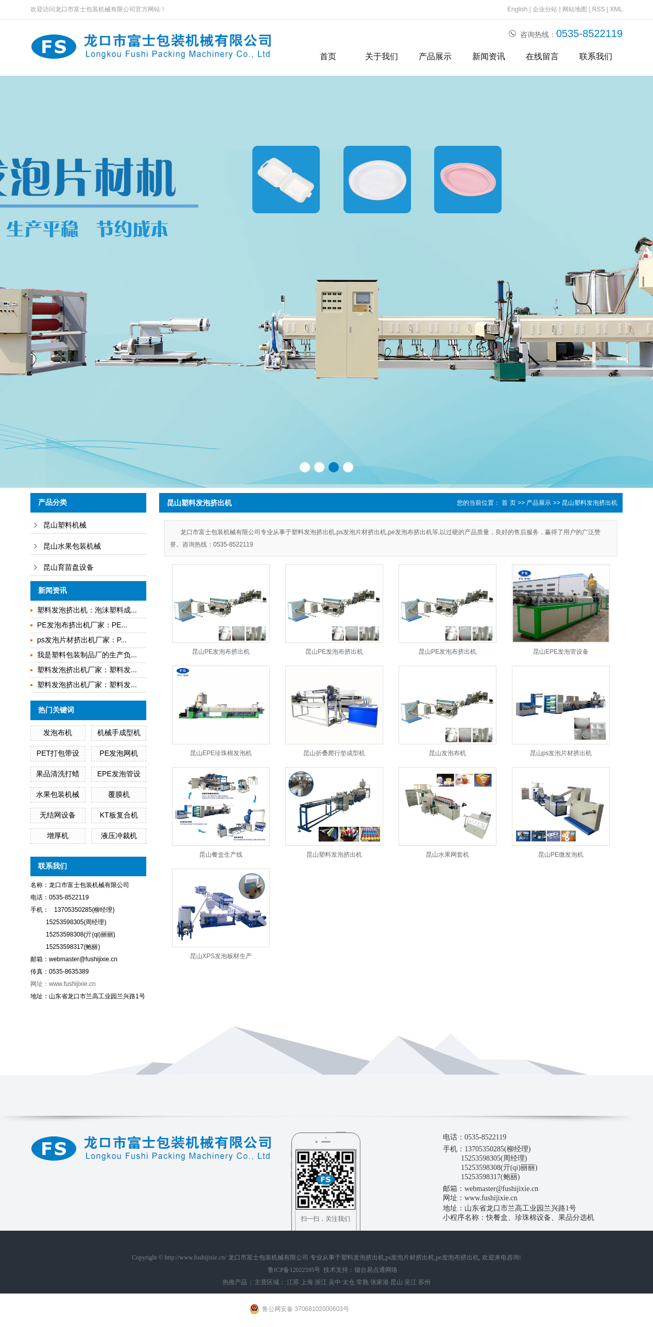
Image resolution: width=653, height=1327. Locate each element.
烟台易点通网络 (376, 1269)
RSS (598, 9)
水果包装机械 (57, 794)
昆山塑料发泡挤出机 (589, 502)
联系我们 (595, 56)
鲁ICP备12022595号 (294, 1269)
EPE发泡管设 (119, 774)
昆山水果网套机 (447, 854)
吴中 (335, 1282)
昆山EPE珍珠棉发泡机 (221, 753)
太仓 (348, 1282)
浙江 (321, 1282)
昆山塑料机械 (65, 525)
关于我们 (381, 56)
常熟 (362, 1282)
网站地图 (574, 9)
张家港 (379, 1282)
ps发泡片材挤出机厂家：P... (82, 640)
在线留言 (542, 56)
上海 (307, 1282)
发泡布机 (57, 732)
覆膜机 (119, 794)
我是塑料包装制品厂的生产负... (87, 655)
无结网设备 (58, 815)
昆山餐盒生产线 (221, 854)
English (517, 9)
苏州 (424, 1282)
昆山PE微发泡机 (560, 854)
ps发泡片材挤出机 (410, 1257)
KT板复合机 (119, 815)
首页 (328, 56)
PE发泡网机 (118, 753)
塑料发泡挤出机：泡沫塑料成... (87, 610)
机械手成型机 (119, 732)
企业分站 (544, 9)
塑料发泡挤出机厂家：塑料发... (87, 670)
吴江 (410, 1282)
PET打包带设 (58, 753)
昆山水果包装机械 (72, 546)
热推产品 (234, 1282)
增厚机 (57, 835)
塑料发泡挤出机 (362, 1257)
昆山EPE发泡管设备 (561, 651)
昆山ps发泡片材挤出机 (561, 753)
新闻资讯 (488, 56)
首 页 (508, 502)
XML (616, 9)
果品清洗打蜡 (57, 774)
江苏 (293, 1282)
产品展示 (435, 56)
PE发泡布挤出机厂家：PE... (82, 625)
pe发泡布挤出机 (457, 1257)
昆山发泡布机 (447, 753)
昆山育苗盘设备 (68, 567)
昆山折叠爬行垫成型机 (334, 753)
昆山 (396, 1282)
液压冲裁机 (119, 835)
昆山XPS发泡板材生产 (221, 956)
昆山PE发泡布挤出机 (221, 651)
